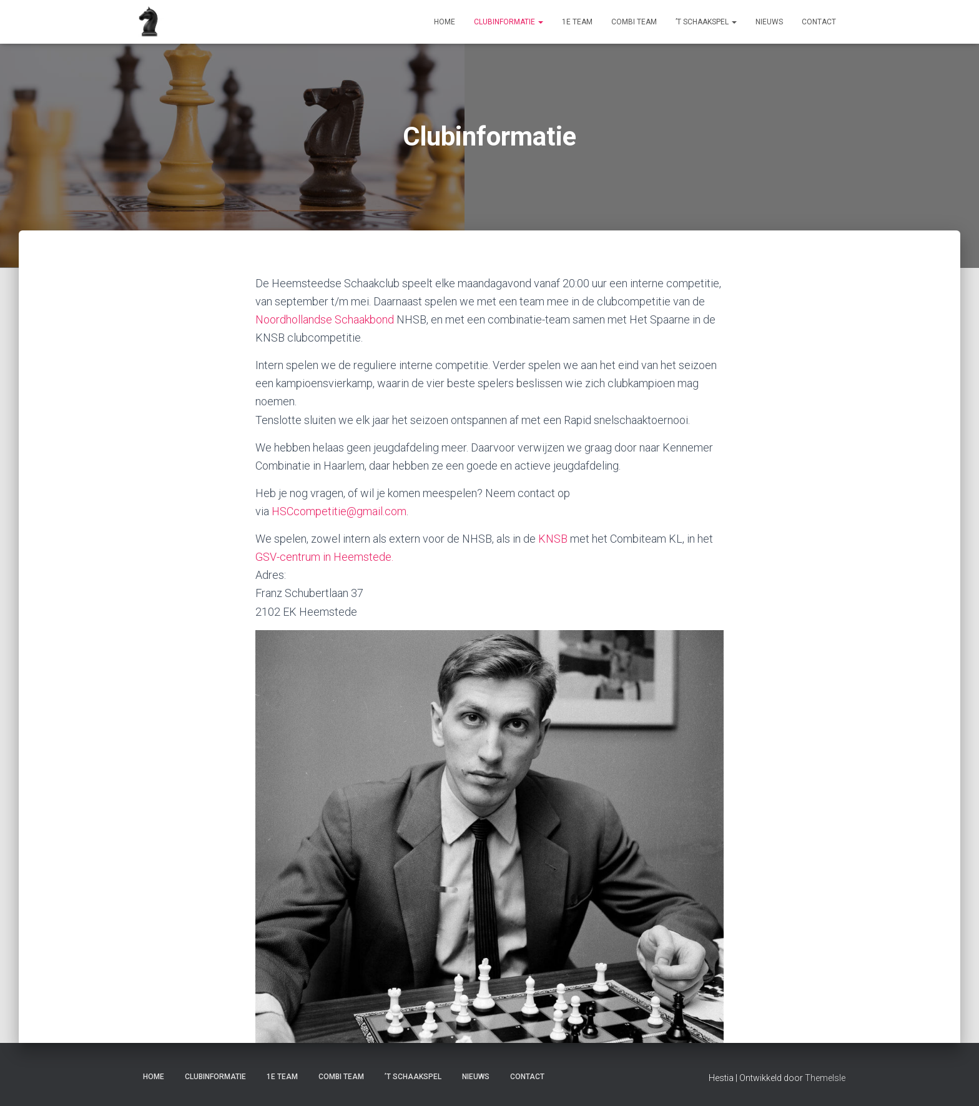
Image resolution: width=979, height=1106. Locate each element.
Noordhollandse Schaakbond (324, 319)
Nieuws (769, 21)
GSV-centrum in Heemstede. (324, 556)
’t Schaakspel (706, 21)
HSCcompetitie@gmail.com (339, 511)
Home (444, 21)
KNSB (553, 538)
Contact (819, 21)
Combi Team (634, 21)
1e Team (577, 21)
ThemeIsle (825, 1078)
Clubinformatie (508, 21)
